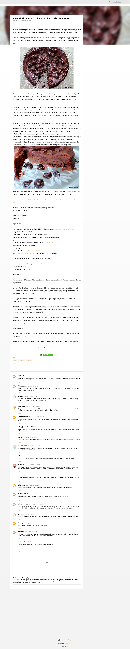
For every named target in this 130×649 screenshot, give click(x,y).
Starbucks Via (48, 242)
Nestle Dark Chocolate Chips (64, 229)
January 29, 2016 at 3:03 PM (33, 406)
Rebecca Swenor (23, 504)
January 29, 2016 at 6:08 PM (34, 445)
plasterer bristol (23, 542)
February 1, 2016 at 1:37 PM (30, 531)
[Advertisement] (46, 601)
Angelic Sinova (22, 446)
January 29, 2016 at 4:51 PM (30, 437)
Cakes (15, 360)
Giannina (20, 396)
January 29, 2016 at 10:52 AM (31, 386)
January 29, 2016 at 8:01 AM (31, 375)
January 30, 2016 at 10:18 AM (30, 456)
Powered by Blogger (65, 640)
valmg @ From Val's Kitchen (27, 427)
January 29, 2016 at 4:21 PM (43, 427)
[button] (14, 24)
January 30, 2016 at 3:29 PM (27, 475)
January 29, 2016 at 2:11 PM (30, 396)
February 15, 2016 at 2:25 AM (36, 541)
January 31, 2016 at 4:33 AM (36, 493)
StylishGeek (22, 406)
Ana (19, 475)
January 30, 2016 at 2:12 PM (33, 464)
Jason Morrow (69, 643)
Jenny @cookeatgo (24, 416)
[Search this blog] (120, 2)
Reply (19, 382)
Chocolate (21, 360)
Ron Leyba (21, 523)
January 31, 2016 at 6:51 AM (36, 504)
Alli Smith (21, 376)
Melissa (20, 531)
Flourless (29, 360)
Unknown (21, 386)
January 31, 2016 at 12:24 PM (28, 514)
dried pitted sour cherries (26, 253)
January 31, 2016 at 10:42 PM (32, 523)
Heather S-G (22, 464)
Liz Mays (20, 437)
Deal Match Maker (23, 494)
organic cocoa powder (33, 250)
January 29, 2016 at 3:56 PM (37, 416)
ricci (19, 514)
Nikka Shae (21, 485)
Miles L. (20, 456)
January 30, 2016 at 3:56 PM (32, 485)
